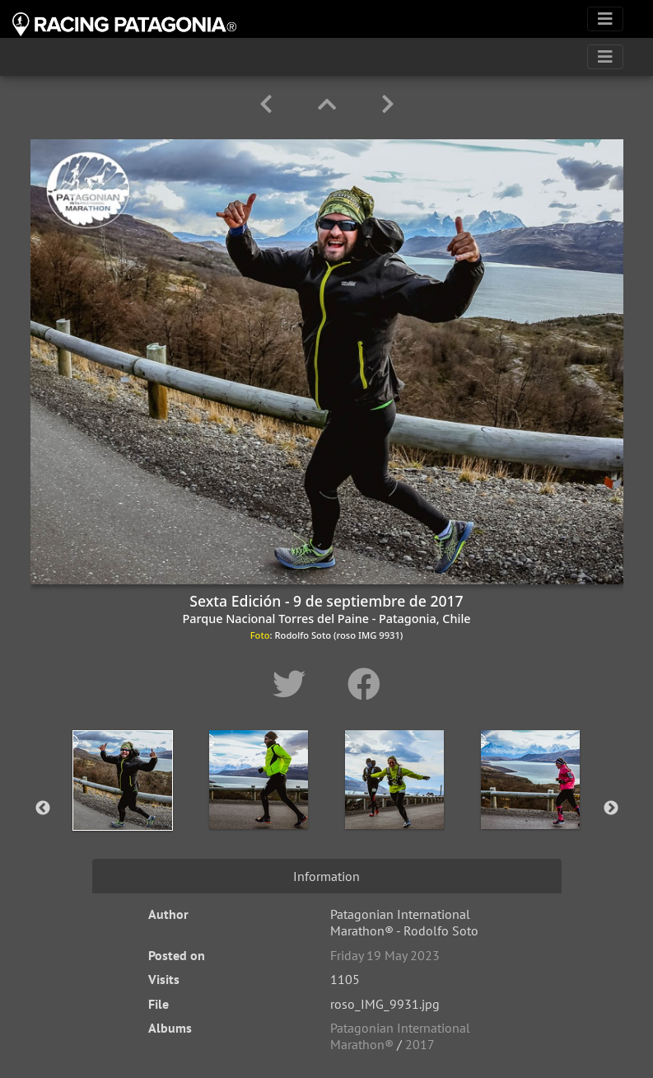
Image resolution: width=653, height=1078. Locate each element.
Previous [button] (43, 808)
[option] (123, 805)
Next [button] (611, 808)
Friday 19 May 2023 (385, 955)
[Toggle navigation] (605, 19)
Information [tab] (326, 876)
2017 (420, 1044)
